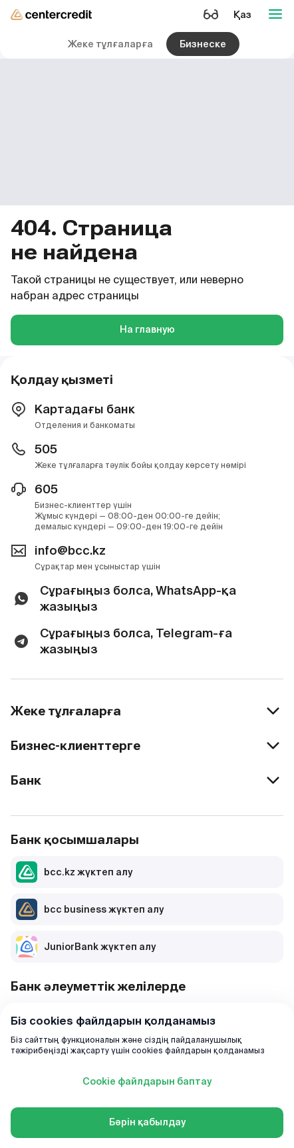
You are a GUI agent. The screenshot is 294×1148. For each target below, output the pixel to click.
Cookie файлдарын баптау (147, 1081)
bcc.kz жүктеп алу (74, 872)
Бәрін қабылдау (147, 1122)
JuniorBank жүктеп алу (86, 946)
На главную (147, 329)
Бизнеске (203, 44)
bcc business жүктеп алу (90, 909)
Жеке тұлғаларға (110, 44)
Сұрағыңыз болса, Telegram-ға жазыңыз (121, 641)
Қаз (242, 15)
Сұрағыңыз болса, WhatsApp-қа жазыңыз (123, 598)
